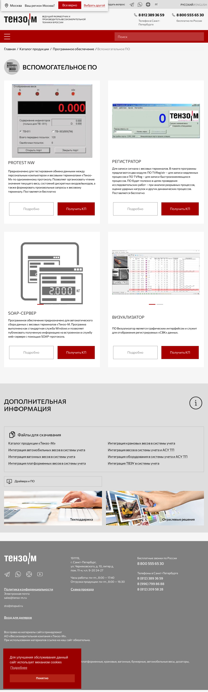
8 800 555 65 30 (190, 15)
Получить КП (76, 209)
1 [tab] (40, 304)
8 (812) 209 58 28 (150, 589)
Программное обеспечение (73, 49)
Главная (10, 49)
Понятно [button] (42, 678)
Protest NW (21, 162)
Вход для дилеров (18, 617)
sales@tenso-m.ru (15, 597)
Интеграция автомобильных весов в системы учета (46, 450)
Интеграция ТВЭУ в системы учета (133, 463)
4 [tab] (63, 306)
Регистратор (126, 161)
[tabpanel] (52, 273)
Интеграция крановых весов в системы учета (141, 443)
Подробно (31, 209)
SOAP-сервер (22, 313)
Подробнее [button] (18, 667)
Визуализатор (128, 317)
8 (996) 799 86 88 (150, 584)
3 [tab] (56, 306)
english (201, 4)
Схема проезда (82, 589)
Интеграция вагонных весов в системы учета (41, 456)
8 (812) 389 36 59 (150, 578)
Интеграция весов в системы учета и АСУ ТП (141, 450)
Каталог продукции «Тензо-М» (31, 443)
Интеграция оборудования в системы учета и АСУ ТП (147, 456)
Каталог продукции (34, 49)
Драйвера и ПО (21, 481)
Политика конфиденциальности (28, 589)
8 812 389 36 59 (151, 15)
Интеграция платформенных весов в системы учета (47, 463)
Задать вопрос (113, 4)
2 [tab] (48, 306)
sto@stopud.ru (13, 606)
